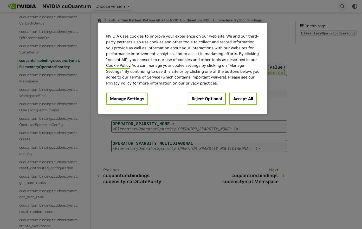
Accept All (243, 98)
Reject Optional (207, 98)
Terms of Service (145, 77)
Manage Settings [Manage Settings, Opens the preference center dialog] (127, 98)
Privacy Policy (119, 83)
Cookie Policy (118, 65)
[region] (182, 68)
